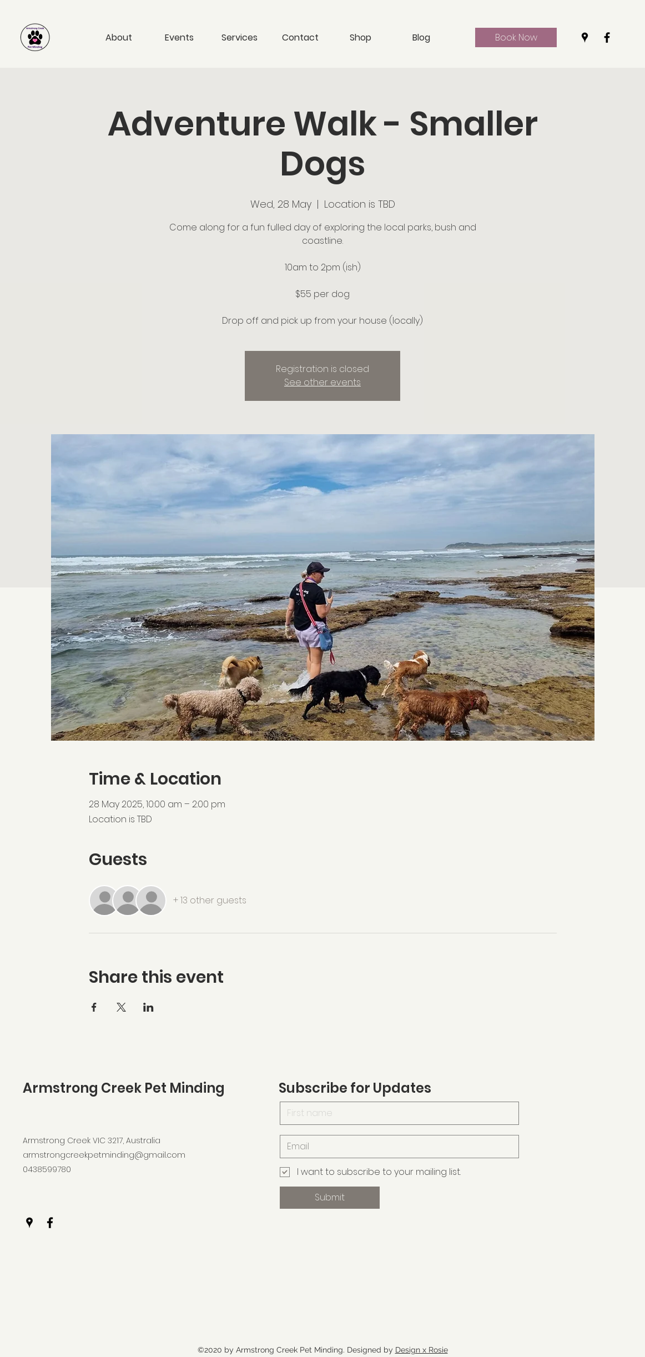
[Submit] (330, 1198)
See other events (322, 382)
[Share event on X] (121, 1007)
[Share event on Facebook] (94, 1007)
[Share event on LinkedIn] (148, 1007)
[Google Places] (585, 37)
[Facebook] (607, 37)
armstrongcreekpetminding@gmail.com (104, 1154)
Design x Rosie (421, 1349)
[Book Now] (516, 37)
